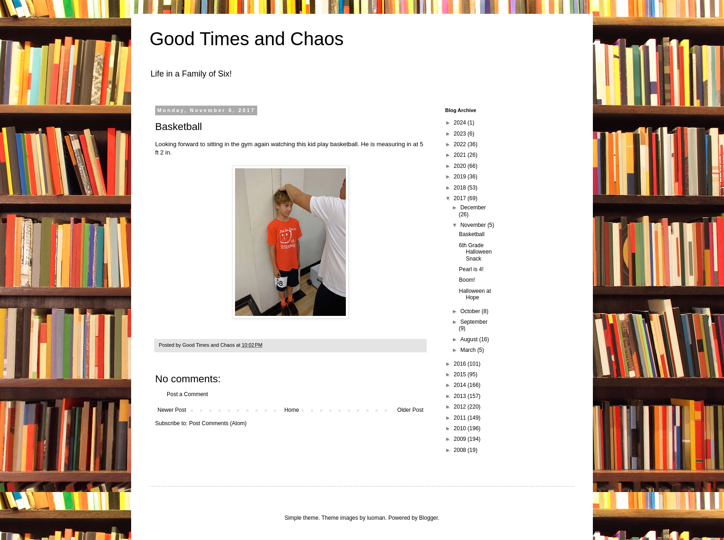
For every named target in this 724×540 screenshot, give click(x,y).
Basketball (471, 234)
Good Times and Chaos (247, 39)
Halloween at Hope (475, 294)
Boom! (467, 280)
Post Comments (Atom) (218, 423)
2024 (461, 122)
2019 (461, 176)
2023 (461, 134)
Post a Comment (187, 394)
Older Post (410, 410)
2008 (461, 450)
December (473, 207)
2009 (461, 439)
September (474, 322)
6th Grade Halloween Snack (475, 252)
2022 (461, 144)
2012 (461, 407)
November (474, 225)
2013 (461, 396)
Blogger (428, 518)
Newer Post (171, 410)
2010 (461, 428)
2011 (461, 418)
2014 (461, 385)
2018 (461, 187)
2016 (461, 364)
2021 (461, 155)
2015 (461, 374)
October (471, 311)
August (469, 339)
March (468, 350)
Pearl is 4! (471, 269)
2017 (461, 198)
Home (291, 410)
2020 (461, 166)
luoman (376, 518)
